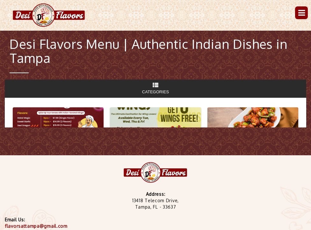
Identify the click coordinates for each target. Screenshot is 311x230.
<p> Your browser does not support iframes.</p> (155, 103)
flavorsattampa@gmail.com (36, 226)
